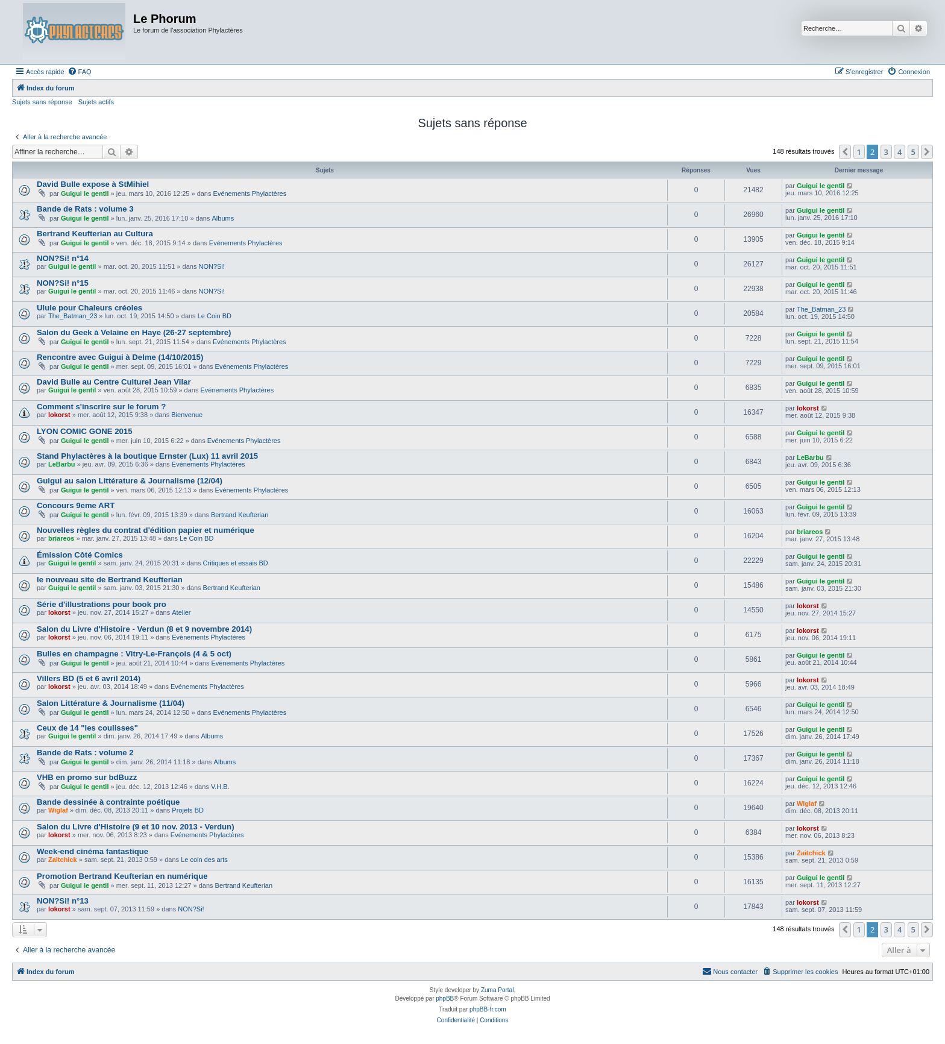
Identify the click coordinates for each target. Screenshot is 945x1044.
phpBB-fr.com (487, 1009)
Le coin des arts (204, 859)
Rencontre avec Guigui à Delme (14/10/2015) (120, 357)
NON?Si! (211, 266)
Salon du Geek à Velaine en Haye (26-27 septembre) (134, 332)
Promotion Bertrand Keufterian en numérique (122, 876)
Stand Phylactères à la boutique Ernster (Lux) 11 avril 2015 (147, 456)
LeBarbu (61, 464)
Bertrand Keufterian (239, 514)
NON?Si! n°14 (63, 258)
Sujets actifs (96, 101)
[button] (845, 152)
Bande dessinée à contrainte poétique (108, 802)
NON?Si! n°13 (63, 900)
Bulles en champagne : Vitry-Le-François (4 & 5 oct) (134, 653)
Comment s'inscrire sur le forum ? (101, 406)
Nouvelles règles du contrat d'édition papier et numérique (145, 530)
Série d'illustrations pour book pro (101, 604)
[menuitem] (80, 71)
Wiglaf (58, 810)
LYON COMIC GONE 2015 (85, 431)
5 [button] (913, 151)
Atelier (181, 612)
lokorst (59, 414)
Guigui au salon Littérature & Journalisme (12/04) (129, 480)
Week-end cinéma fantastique (92, 851)
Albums (223, 218)
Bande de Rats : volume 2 (85, 752)
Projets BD (188, 810)
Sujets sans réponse (42, 101)
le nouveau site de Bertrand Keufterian (110, 579)
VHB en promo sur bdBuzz (87, 777)
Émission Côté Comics (80, 554)
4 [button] (899, 151)
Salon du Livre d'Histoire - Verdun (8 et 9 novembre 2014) (144, 629)
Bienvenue (186, 414)
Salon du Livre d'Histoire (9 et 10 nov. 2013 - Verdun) (135, 826)
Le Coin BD (214, 315)
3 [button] (886, 151)
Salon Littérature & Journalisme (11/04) (110, 703)
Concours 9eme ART (76, 505)
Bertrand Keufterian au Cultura (95, 233)
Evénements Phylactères (250, 193)
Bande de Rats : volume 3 (85, 208)
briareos (61, 538)
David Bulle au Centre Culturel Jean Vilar (114, 381)
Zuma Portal (497, 990)
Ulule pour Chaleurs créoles (89, 307)
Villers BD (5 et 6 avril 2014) (88, 678)
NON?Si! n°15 (63, 283)
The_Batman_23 (72, 315)
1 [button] (859, 151)
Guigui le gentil (84, 193)
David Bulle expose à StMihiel (93, 184)
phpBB (445, 998)
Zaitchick (62, 859)
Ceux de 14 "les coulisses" (87, 727)
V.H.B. (220, 786)
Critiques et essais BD (235, 563)
